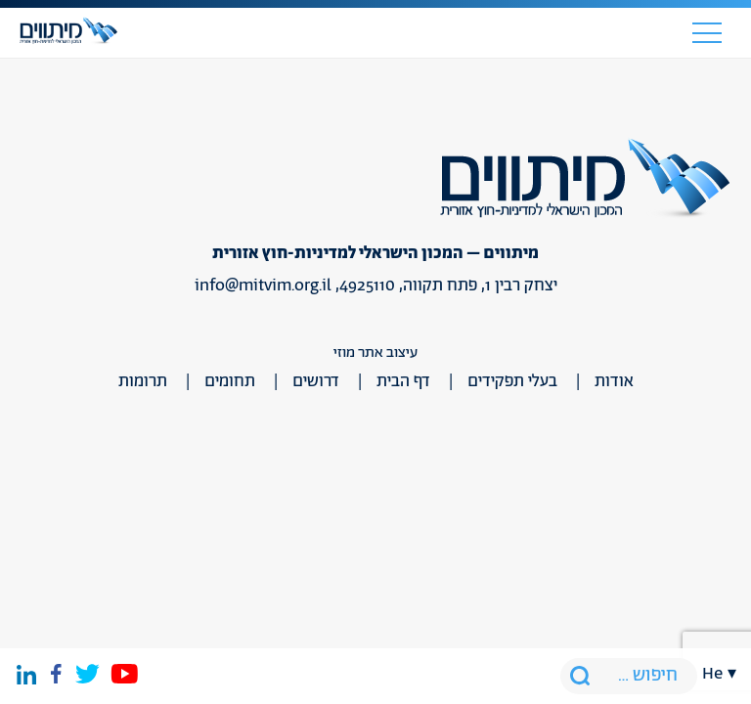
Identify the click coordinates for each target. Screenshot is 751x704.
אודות (614, 381)
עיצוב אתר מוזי (375, 352)
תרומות (142, 381)
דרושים (315, 381)
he (712, 673)
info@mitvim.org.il (263, 285)
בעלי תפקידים (512, 381)
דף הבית (403, 381)
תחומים (229, 381)
